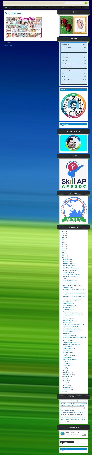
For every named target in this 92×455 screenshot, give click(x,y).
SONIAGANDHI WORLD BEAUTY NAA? (73, 269)
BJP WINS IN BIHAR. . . (69, 287)
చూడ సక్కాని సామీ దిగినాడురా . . (70, 318)
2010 (63, 257)
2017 (63, 244)
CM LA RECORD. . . (68, 282)
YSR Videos (69, 403)
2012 (63, 254)
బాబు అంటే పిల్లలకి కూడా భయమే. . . (71, 359)
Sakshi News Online (66, 410)
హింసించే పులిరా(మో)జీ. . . (68, 302)
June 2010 (66, 380)
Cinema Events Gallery (79, 419)
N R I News (81, 407)
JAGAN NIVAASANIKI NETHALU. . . (71, 271)
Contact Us (70, 421)
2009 (63, 391)
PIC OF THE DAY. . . (68, 357)
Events (78, 417)
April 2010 (65, 384)
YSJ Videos (63, 403)
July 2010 (65, 378)
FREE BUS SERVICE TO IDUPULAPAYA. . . (73, 315)
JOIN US (62, 7)
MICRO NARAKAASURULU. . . (70, 356)
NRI (54, 7)
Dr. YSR (24, 7)
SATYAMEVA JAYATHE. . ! (69, 309)
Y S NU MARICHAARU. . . (69, 272)
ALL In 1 (71, 7)
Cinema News (82, 412)
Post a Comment (8, 45)
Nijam (72, 410)
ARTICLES (34, 7)
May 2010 (65, 382)
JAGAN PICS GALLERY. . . (69, 263)
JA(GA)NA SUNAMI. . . (68, 341)
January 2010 (66, 389)
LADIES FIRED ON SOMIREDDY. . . (71, 326)
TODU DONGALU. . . (68, 352)
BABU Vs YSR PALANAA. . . (70, 331)
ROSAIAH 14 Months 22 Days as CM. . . (72, 285)
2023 (63, 233)
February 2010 (67, 387)
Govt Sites (63, 421)
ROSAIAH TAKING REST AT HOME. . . (72, 274)
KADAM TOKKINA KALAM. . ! (70, 305)
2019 (63, 241)
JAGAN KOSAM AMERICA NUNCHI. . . (72, 344)
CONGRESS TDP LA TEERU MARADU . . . (73, 330)
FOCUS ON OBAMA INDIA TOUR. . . (72, 328)
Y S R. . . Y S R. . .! (67, 311)
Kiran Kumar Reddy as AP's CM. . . (71, 284)
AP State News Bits (79, 405)
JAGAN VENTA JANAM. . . (69, 265)
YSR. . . (65, 317)
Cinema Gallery (69, 419)
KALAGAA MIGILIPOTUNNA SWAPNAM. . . (73, 313)
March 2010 (66, 385)
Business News (72, 414)
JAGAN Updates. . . (67, 333)
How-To (80, 7)
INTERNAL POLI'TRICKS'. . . (70, 320)
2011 (63, 256)
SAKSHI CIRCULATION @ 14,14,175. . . (73, 300)
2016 (63, 246)
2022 (63, 235)
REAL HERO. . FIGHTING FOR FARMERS (73, 324)
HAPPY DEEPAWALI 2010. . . (70, 348)
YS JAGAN (14, 7)
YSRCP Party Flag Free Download (69, 412)
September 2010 (67, 374)
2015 (63, 248)
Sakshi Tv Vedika (74, 407)
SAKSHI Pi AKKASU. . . (68, 307)
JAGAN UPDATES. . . (68, 267)
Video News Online (65, 417)
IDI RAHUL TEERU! (68, 322)
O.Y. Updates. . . (67, 350)
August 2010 (66, 376)
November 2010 (67, 261)
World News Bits (65, 407)
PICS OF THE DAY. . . (68, 346)
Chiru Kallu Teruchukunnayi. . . (70, 335)
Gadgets (83, 417)
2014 (63, 250)
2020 (63, 239)
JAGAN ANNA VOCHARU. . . (70, 276)
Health (62, 419)
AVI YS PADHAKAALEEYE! (69, 280)
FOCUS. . (65, 278)
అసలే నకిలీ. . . (66, 369)
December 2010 (67, 259)
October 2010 (66, 372)
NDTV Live (73, 417)
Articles (84, 403)
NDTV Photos (80, 414)
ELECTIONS (45, 7)
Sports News (64, 414)
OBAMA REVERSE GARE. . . (70, 342)
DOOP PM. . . (66, 361)
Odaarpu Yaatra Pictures (67, 405)
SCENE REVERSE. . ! (68, 303)
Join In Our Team (77, 403)
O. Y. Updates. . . (14, 13)
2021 (63, 237)
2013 (63, 252)
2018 (63, 242)
